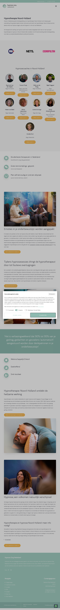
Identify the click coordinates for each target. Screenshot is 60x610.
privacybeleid (41, 306)
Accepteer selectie (17, 315)
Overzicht (52, 294)
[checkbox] (9, 310)
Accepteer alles (43, 315)
